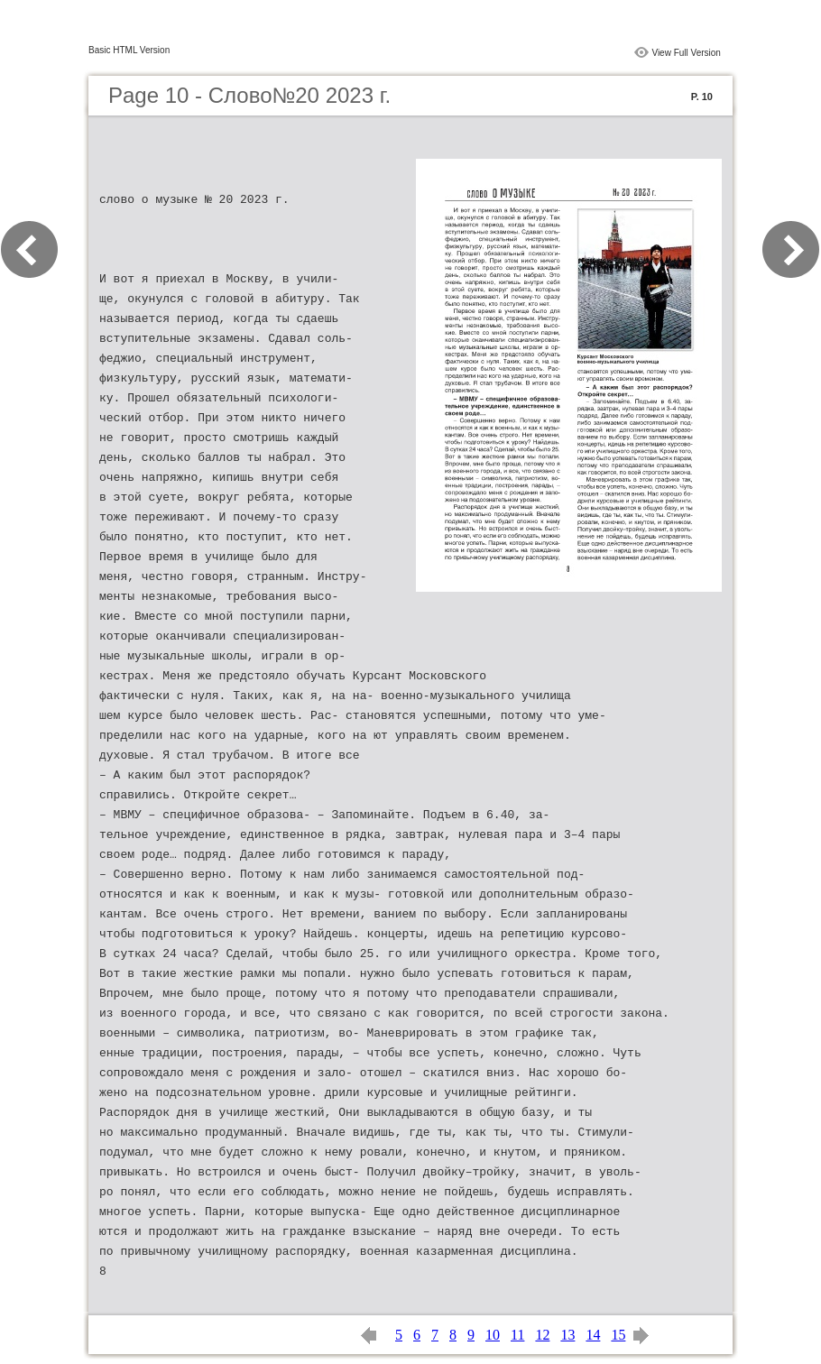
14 (593, 1334)
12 (542, 1334)
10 (492, 1334)
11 (517, 1334)
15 (618, 1334)
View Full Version (686, 53)
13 (567, 1334)
